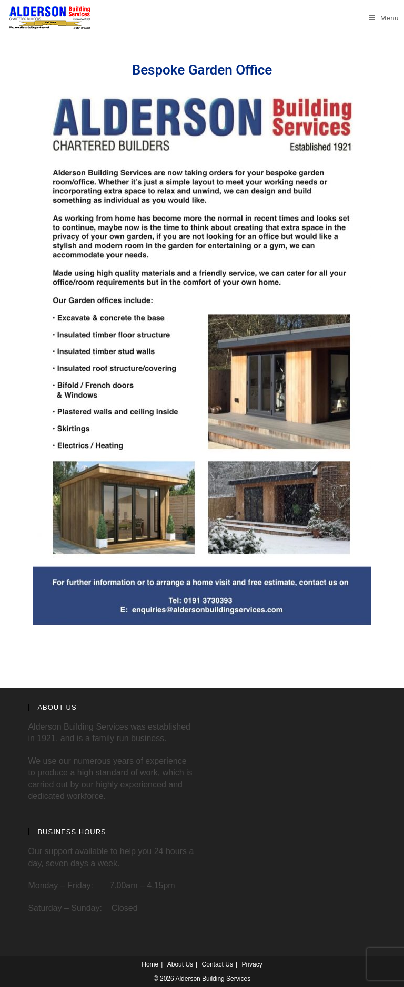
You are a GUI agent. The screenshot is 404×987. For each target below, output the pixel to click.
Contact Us (217, 964)
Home (150, 964)
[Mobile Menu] (384, 18)
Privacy (251, 964)
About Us (180, 964)
